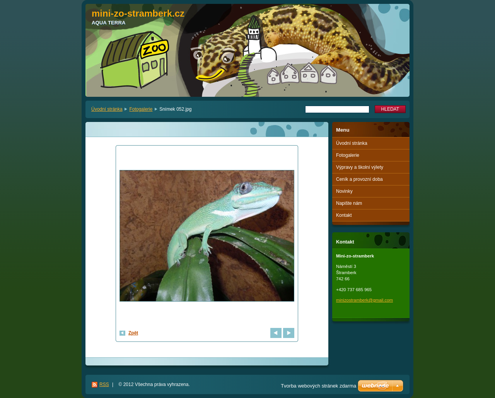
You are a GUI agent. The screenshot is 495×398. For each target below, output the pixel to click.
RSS (104, 384)
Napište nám (349, 203)
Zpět (133, 333)
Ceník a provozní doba (359, 179)
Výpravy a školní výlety (359, 167)
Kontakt (344, 215)
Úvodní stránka (107, 109)
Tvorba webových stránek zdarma (318, 386)
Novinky (344, 191)
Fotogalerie (140, 109)
